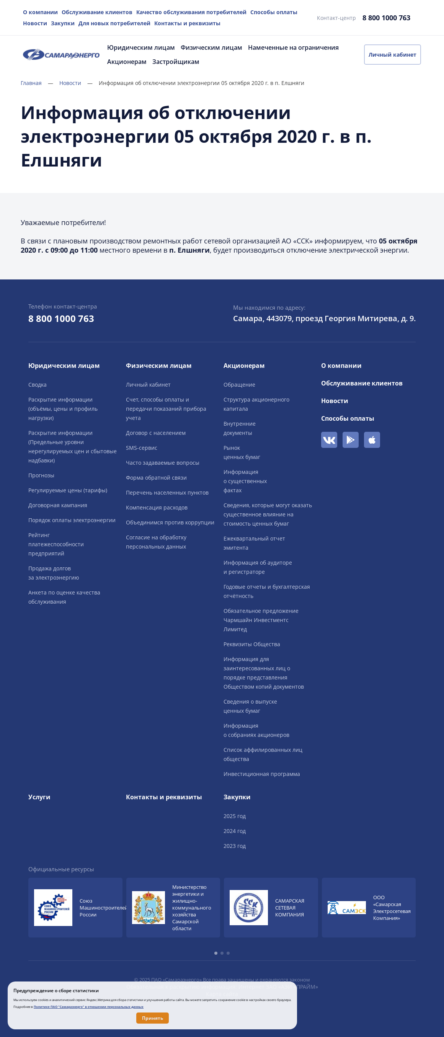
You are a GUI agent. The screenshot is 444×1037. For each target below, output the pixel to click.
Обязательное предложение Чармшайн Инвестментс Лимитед (261, 620)
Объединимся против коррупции (170, 522)
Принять (152, 1018)
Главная (37, 83)
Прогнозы (41, 475)
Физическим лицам (211, 47)
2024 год (235, 830)
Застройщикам (175, 61)
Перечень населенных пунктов (167, 492)
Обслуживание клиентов (97, 12)
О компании (40, 12)
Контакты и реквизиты (187, 23)
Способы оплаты (273, 12)
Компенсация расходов (157, 507)
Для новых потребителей (114, 23)
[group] (75, 907)
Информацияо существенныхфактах (245, 481)
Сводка (37, 384)
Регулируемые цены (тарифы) (67, 490)
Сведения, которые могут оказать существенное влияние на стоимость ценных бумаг (268, 514)
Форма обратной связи (156, 477)
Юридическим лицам (141, 47)
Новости (35, 23)
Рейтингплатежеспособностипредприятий (56, 544)
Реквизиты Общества (252, 644)
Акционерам (127, 61)
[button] (215, 953)
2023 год (235, 845)
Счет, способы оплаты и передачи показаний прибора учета (166, 408)
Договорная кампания (57, 505)
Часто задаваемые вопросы (162, 462)
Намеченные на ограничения (293, 47)
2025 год (235, 816)
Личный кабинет (392, 54)
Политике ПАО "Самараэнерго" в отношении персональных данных (89, 1006)
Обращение (239, 384)
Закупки (63, 23)
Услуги (39, 797)
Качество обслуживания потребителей (191, 12)
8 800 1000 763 (386, 17)
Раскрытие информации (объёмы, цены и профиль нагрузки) (63, 408)
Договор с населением (156, 432)
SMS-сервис (141, 447)
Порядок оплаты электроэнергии (72, 520)
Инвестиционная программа (262, 773)
